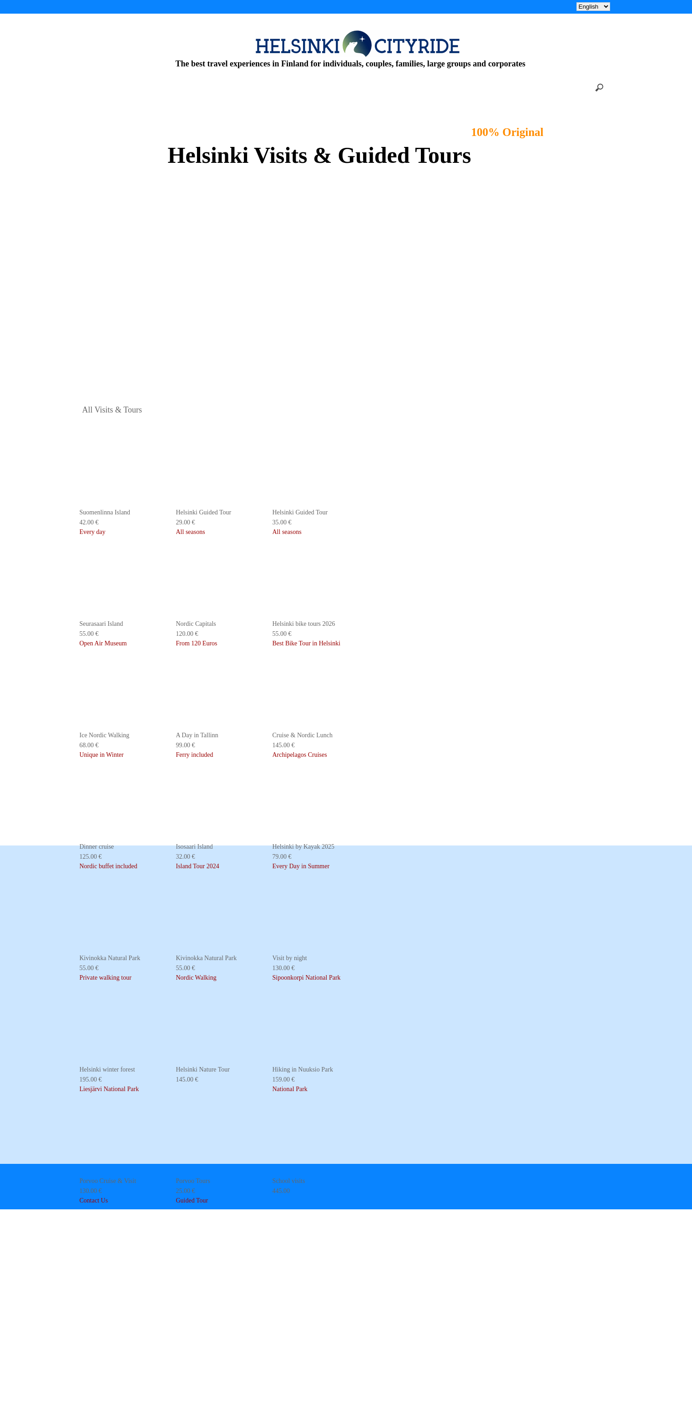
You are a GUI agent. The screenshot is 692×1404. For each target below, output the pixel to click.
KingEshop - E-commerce (346, 1393)
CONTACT (476, 6)
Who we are (309, 1148)
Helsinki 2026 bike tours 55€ (206, 6)
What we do (309, 1165)
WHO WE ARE (281, 6)
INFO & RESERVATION (410, 6)
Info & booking (315, 1132)
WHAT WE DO (339, 6)
